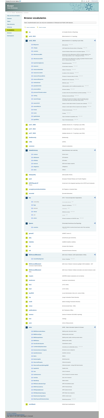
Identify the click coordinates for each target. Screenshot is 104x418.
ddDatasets (36, 157)
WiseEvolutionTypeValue (39, 396)
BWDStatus (36, 340)
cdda (30, 141)
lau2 (30, 288)
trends (35, 113)
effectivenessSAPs (38, 58)
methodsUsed (36, 82)
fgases (31, 223)
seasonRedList (37, 106)
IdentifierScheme (37, 353)
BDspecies (36, 44)
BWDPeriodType (37, 334)
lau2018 (31, 293)
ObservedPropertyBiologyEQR (41, 365)
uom (30, 323)
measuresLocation (38, 72)
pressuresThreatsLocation (39, 92)
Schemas (9, 27)
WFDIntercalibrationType (39, 383)
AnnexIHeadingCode (38, 258)
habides (31, 242)
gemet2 (31, 233)
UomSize (35, 377)
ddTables (35, 160)
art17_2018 (32, 133)
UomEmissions (37, 374)
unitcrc (35, 218)
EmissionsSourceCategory (40, 350)
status (34, 169)
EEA (14, 1)
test (30, 318)
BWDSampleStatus (38, 337)
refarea (35, 211)
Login (84, 1)
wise (30, 327)
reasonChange (37, 99)
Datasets (9, 18)
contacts (35, 154)
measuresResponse (38, 79)
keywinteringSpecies (38, 63)
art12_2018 (32, 40)
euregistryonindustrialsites (37, 189)
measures (35, 66)
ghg (30, 237)
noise (30, 306)
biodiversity (32, 137)
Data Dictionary (19, 12)
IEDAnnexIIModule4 (35, 270)
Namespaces (10, 35)
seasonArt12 (36, 103)
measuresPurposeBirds (39, 76)
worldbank (32, 404)
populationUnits (37, 85)
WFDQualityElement (38, 389)
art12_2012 (32, 36)
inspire (31, 276)
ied (30, 250)
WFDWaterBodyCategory (39, 393)
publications (33, 310)
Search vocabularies (30, 27)
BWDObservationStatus (39, 331)
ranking (35, 95)
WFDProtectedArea (38, 386)
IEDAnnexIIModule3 (35, 264)
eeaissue (35, 163)
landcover (32, 280)
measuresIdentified (38, 69)
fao (30, 197)
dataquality (32, 174)
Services (9, 33)
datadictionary (33, 150)
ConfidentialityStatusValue (39, 346)
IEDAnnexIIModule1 (35, 254)
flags (34, 205)
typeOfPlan (36, 119)
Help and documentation (13, 15)
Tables (8, 21)
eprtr (30, 179)
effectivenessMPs (37, 54)
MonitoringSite (37, 359)
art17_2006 (32, 124)
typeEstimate (36, 116)
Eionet (13, 12)
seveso (31, 314)
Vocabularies (10, 30)
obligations (36, 166)
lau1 (30, 284)
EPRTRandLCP (33, 183)
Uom (34, 371)
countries (35, 51)
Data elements (11, 24)
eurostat (31, 193)
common (31, 146)
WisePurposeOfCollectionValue (41, 399)
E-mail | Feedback (11, 413)
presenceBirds (37, 89)
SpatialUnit (36, 368)
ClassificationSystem (38, 343)
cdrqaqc (35, 47)
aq (29, 32)
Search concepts (42, 27)
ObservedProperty (37, 362)
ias (30, 246)
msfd (30, 301)
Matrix (34, 356)
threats (35, 109)
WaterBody (36, 380)
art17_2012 (32, 129)
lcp (30, 297)
